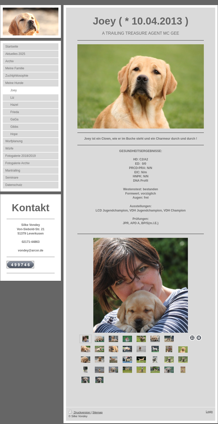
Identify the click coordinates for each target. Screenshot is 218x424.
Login (209, 411)
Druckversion (80, 412)
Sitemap (97, 412)
